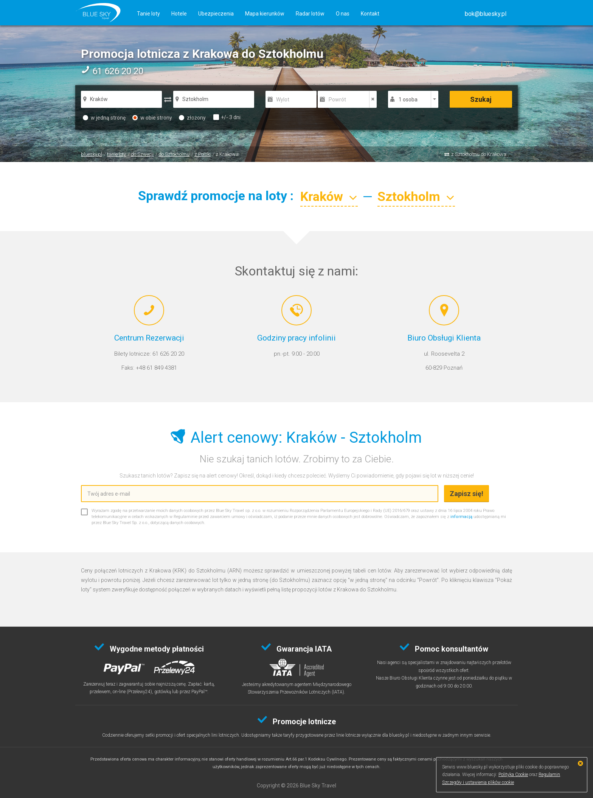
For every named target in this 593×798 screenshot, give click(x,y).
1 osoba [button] (408, 99)
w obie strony (152, 118)
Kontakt (370, 14)
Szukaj (481, 99)
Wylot (282, 99)
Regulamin (549, 774)
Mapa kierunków (264, 14)
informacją (461, 516)
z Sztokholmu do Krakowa (478, 154)
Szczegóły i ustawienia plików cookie (478, 782)
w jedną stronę (104, 118)
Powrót (337, 99)
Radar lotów (310, 14)
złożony (192, 118)
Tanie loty (148, 14)
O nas (342, 14)
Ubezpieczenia (216, 14)
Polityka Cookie (513, 774)
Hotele (179, 14)
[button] (485, 13)
